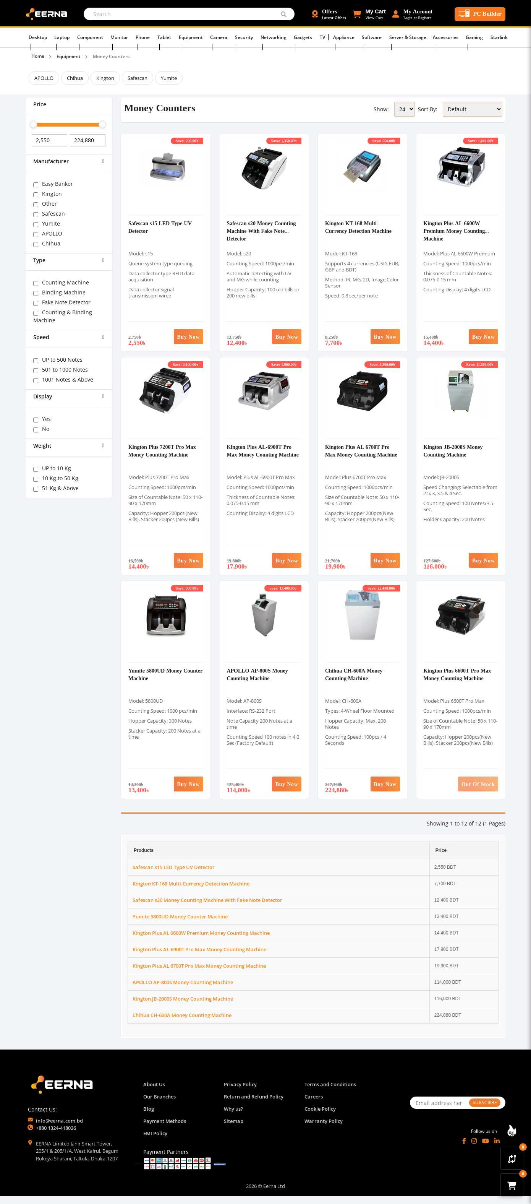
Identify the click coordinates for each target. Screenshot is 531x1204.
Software (365, 36)
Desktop (50, 36)
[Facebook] (464, 1149)
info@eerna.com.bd (59, 1128)
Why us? (233, 1116)
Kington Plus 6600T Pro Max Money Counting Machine (458, 681)
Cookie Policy (320, 1116)
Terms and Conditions (330, 1092)
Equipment (194, 36)
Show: (381, 109)
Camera (221, 36)
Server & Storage (400, 36)
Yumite (169, 78)
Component (99, 36)
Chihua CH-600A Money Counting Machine (354, 681)
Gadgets (301, 36)
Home (37, 56)
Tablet (169, 36)
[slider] (33, 124)
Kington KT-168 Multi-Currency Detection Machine (358, 229)
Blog (148, 1116)
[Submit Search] (283, 14)
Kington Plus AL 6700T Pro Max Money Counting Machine (361, 455)
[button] (369, 14)
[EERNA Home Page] (48, 13)
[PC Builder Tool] (480, 14)
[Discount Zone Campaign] (511, 1130)
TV (319, 36)
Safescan (137, 78)
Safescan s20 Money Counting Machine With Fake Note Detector (261, 233)
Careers (313, 1104)
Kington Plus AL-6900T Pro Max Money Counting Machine (263, 455)
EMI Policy (155, 1141)
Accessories (437, 36)
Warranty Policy (323, 1129)
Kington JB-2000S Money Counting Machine (453, 455)
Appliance (338, 36)
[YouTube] (485, 1149)
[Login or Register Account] (412, 14)
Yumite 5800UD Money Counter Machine (155, 681)
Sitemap (233, 1129)
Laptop (72, 36)
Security (245, 36)
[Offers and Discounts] (329, 14)
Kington (105, 78)
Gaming (465, 36)
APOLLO (43, 78)
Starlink (486, 36)
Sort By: (427, 109)
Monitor (127, 36)
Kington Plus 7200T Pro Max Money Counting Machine (162, 455)
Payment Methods (164, 1129)
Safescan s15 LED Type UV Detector (174, 875)
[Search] (189, 14)
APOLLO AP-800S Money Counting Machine (257, 681)
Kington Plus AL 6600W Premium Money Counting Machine (455, 233)
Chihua (75, 78)
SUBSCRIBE (485, 1110)
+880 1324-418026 (56, 1136)
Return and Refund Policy (253, 1104)
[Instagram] (474, 1149)
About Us (154, 1092)
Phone (149, 36)
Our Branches (159, 1104)
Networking (273, 36)
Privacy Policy (240, 1092)
